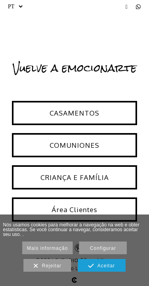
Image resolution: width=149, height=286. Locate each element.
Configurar (103, 248)
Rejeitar (47, 266)
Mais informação (47, 248)
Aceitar (101, 266)
